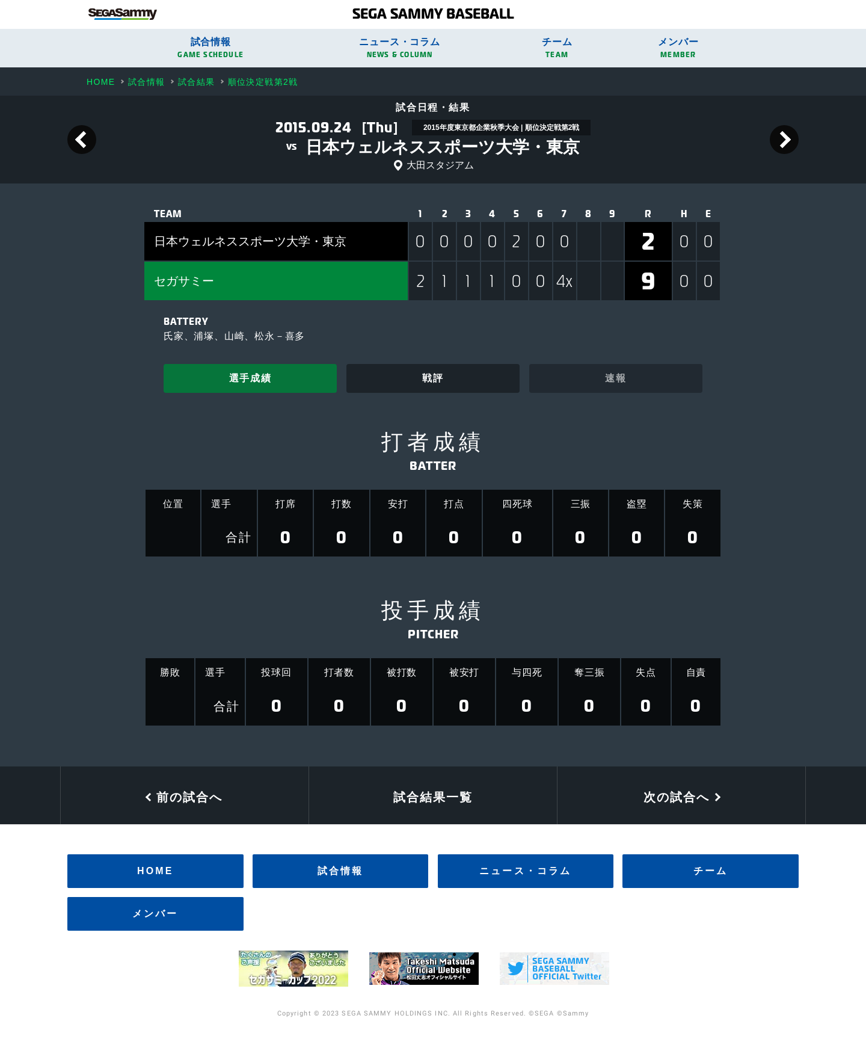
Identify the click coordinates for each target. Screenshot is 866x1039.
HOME (155, 871)
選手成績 (250, 378)
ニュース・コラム (400, 48)
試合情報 (210, 48)
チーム (557, 48)
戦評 (432, 378)
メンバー (678, 48)
